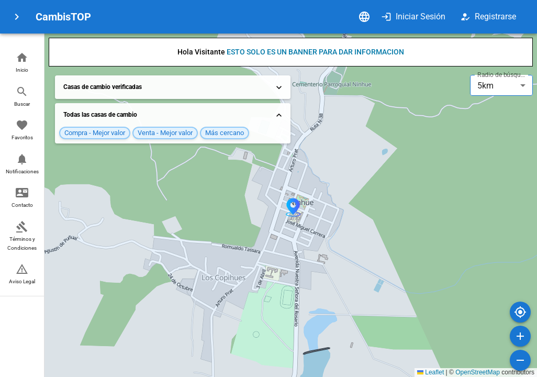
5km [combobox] (485, 86)
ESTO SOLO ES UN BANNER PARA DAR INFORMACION (315, 52)
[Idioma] (364, 16)
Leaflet (430, 372)
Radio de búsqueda (502, 75)
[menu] (16, 16)
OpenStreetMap (477, 372)
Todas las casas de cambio (173, 115)
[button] (22, 63)
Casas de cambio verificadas (173, 87)
